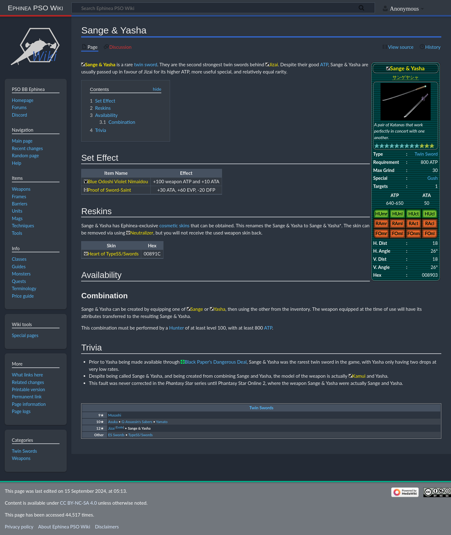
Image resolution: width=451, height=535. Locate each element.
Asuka (112, 422)
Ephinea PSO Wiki (35, 8)
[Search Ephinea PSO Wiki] (223, 8)
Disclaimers (107, 526)
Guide (119, 427)
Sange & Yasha (139, 428)
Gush (433, 178)
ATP (324, 64)
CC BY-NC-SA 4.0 (78, 503)
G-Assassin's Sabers (137, 422)
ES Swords (116, 435)
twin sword (145, 64)
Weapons (21, 458)
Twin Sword (426, 154)
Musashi (114, 415)
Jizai (111, 428)
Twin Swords (261, 407)
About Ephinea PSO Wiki (64, 526)
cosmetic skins (174, 225)
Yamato (162, 422)
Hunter (176, 328)
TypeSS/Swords (140, 435)
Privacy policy (19, 526)
